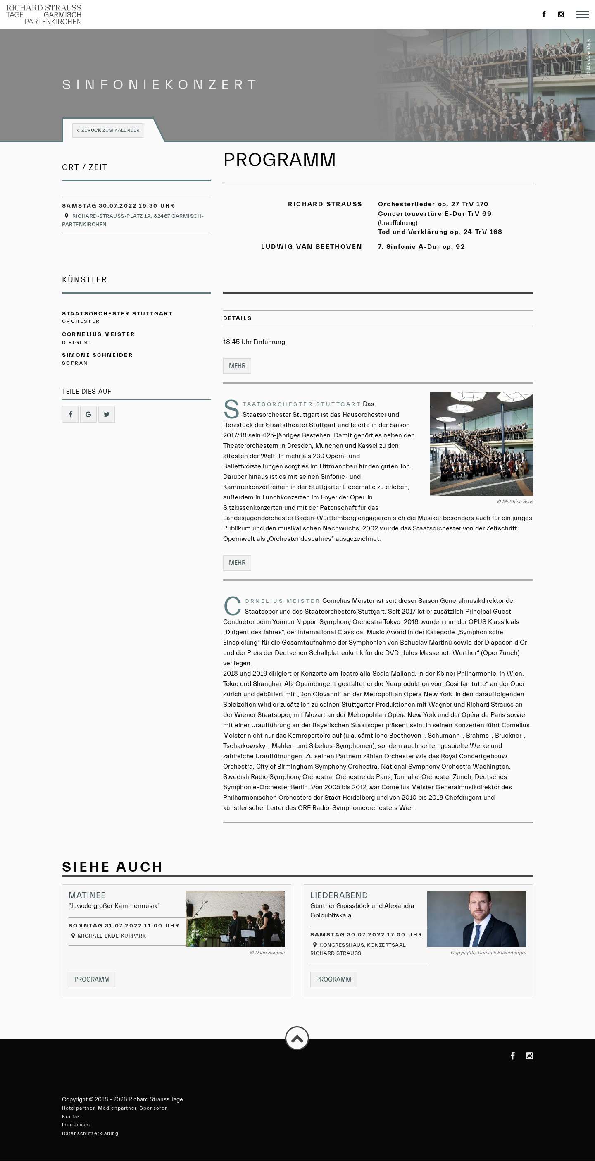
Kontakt (72, 1117)
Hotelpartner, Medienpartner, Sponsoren (115, 1108)
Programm (95, 979)
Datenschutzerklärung (90, 1133)
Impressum (76, 1125)
